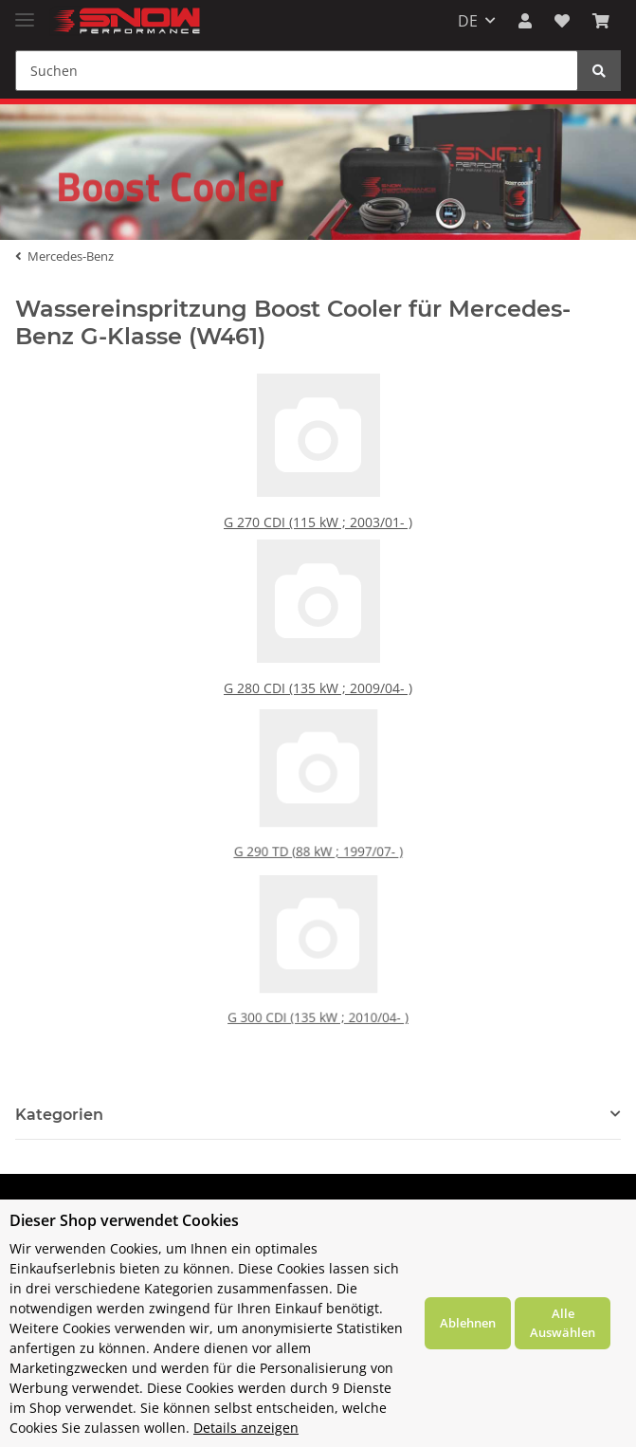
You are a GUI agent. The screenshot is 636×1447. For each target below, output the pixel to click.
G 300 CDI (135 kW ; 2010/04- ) (318, 998)
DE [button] (468, 20)
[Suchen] (296, 70)
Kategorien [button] (59, 1115)
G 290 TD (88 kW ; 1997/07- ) (318, 832)
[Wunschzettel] (562, 21)
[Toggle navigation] (24, 12)
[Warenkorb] (601, 21)
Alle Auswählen (562, 1323)
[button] (525, 21)
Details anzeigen (246, 1428)
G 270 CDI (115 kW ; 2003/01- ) (318, 521)
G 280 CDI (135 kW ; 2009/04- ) (318, 687)
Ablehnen (468, 1322)
